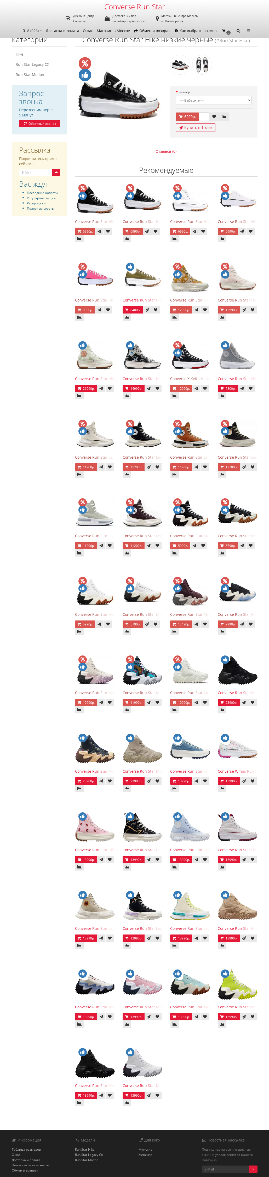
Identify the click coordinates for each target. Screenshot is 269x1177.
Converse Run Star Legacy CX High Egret (110, 457)
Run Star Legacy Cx (89, 1154)
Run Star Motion (30, 74)
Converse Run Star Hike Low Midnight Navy (208, 771)
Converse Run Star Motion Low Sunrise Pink (161, 1006)
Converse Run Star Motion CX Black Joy (108, 771)
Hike (19, 54)
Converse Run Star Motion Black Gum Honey (209, 535)
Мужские (145, 1149)
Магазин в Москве (113, 30)
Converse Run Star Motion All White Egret (206, 692)
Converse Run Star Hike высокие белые (205, 221)
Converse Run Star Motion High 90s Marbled (162, 692)
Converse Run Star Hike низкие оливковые (160, 300)
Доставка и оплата (62, 30)
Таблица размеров (26, 1149)
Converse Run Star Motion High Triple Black (113, 1085)
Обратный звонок (39, 123)
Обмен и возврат (152, 30)
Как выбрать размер (195, 30)
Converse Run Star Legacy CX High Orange (207, 457)
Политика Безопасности (30, 1165)
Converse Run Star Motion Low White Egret (160, 614)
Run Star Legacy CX (32, 64)
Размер (184, 92)
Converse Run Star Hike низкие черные (158, 221)
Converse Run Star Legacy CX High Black (158, 457)
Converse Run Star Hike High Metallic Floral (160, 849)
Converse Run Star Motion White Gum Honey (114, 614)
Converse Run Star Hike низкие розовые (110, 300)
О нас (88, 30)
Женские (145, 1154)
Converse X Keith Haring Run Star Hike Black (209, 378)
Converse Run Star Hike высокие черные (111, 221)
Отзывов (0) (166, 151)
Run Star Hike (85, 1149)
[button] (226, 31)
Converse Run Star (134, 6)
